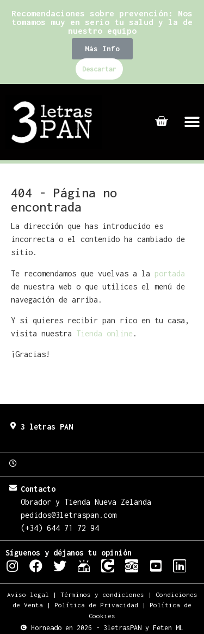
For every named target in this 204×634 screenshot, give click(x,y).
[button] (102, 48)
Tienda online (104, 333)
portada (169, 273)
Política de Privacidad (96, 604)
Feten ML (168, 628)
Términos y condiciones (102, 594)
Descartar (99, 69)
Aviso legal (28, 594)
